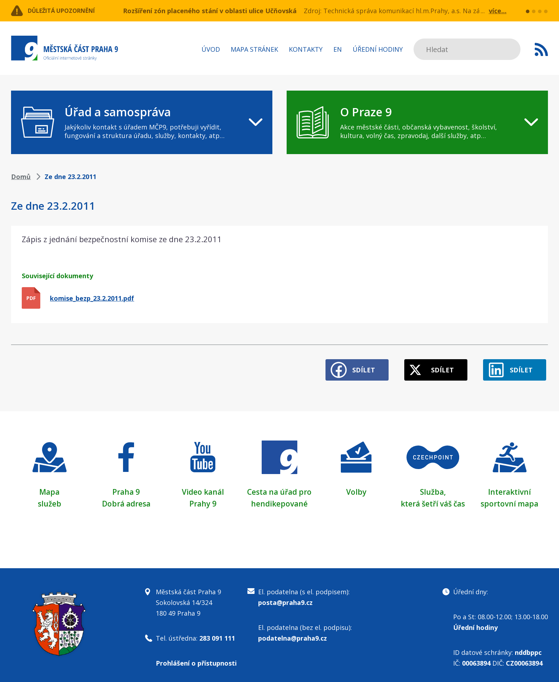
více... (498, 10)
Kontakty (306, 49)
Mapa (49, 488)
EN (337, 49)
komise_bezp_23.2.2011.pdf (92, 298)
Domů (21, 176)
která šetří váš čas (433, 499)
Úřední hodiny (378, 49)
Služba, (432, 488)
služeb (49, 499)
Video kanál (202, 488)
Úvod (210, 49)
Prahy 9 (202, 499)
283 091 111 (217, 634)
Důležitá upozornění (69, 10)
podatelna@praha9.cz (292, 634)
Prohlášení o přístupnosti (196, 659)
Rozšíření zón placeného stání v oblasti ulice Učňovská (210, 10)
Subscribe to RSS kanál (541, 49)
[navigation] (141, 122)
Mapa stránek (254, 49)
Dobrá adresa (126, 499)
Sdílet (351, 366)
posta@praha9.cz (285, 598)
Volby (356, 488)
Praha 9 (126, 488)
